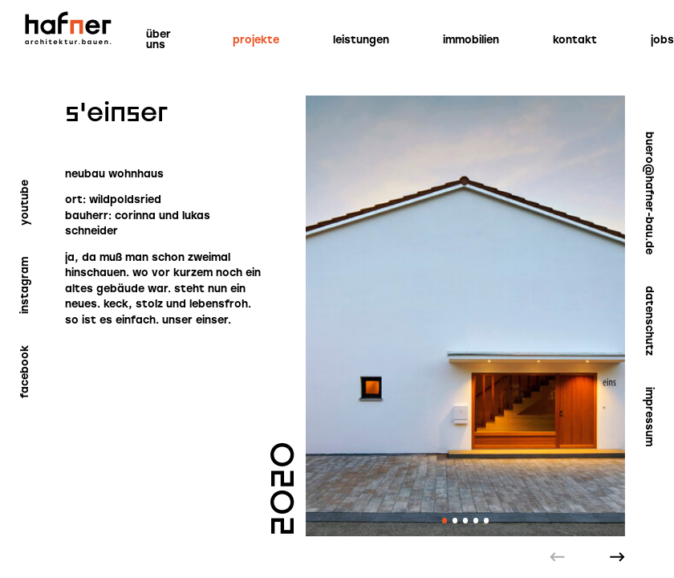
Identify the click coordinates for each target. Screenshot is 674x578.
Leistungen (361, 40)
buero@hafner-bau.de (649, 193)
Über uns (158, 39)
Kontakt (575, 40)
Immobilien (471, 40)
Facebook (24, 371)
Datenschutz (649, 321)
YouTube (24, 203)
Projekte (256, 40)
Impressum (649, 416)
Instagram (24, 285)
